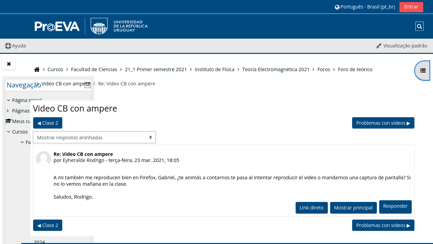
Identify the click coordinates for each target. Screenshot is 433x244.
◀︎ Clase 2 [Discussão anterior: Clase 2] (122, 123)
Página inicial (27, 100)
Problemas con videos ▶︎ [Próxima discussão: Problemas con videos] (384, 123)
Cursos (20, 131)
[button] (365, 6)
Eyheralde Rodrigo (158, 160)
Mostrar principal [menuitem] (354, 207)
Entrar (411, 6)
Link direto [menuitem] (312, 207)
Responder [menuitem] (396, 206)
